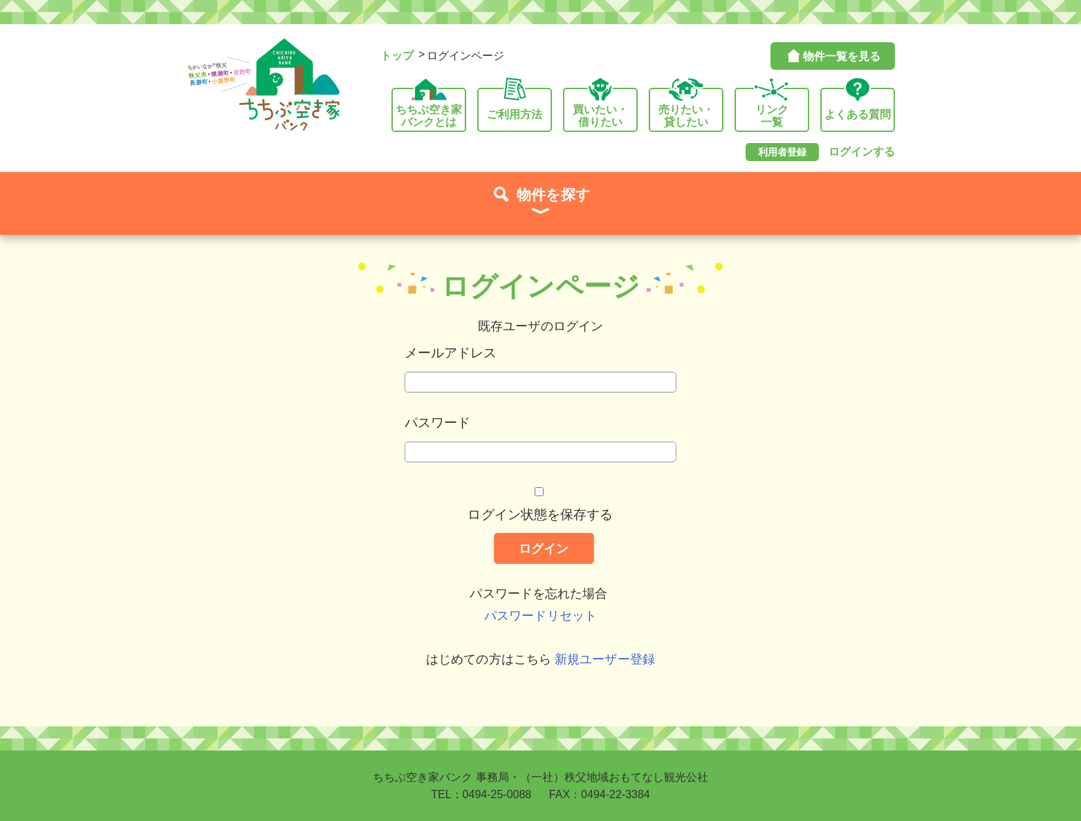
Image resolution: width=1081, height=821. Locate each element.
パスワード (438, 422)
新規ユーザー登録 (605, 659)
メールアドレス (451, 352)
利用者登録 (782, 152)
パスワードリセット (540, 616)
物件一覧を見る (832, 56)
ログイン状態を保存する (540, 514)
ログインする (862, 152)
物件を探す (540, 203)
